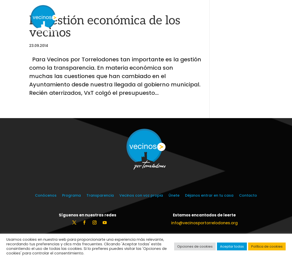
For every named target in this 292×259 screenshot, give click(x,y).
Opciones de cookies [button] (195, 246)
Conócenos (46, 196)
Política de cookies (267, 246)
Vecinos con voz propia (141, 196)
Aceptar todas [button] (232, 246)
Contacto (248, 196)
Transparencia (100, 196)
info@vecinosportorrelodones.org (204, 223)
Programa (71, 196)
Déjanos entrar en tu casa (209, 196)
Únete (174, 196)
